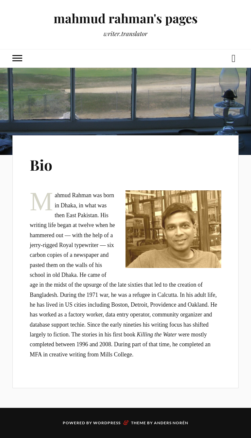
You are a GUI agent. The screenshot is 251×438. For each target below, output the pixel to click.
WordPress (107, 422)
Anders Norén (171, 422)
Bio (41, 164)
